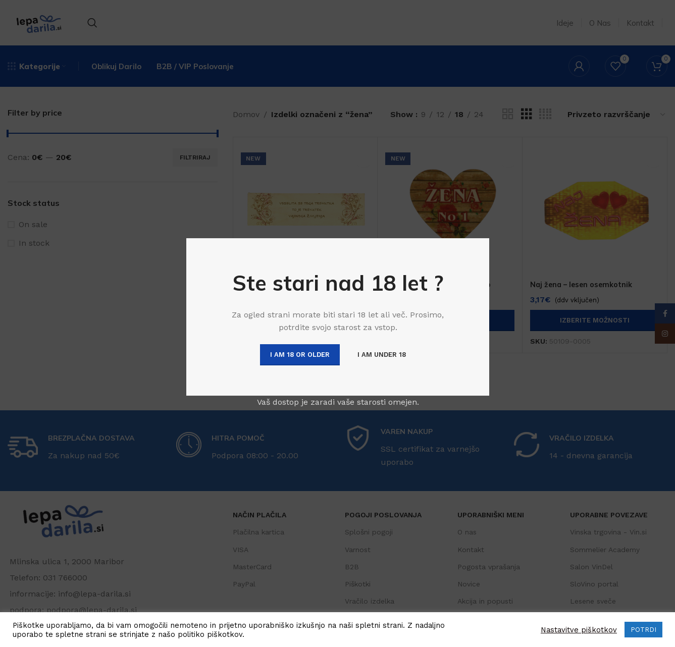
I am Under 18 (381, 354)
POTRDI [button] (643, 629)
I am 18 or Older (299, 354)
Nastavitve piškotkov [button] (579, 629)
